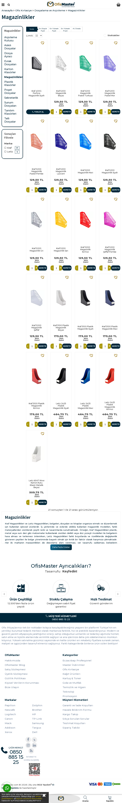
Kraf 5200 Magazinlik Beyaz (61, 93)
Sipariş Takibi (71, 727)
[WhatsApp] (7, 788)
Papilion (10, 705)
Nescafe (10, 709)
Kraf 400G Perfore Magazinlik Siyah (36, 93)
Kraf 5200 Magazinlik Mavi (85, 171)
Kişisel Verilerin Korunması (22, 682)
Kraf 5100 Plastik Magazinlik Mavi (110, 327)
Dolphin (37, 705)
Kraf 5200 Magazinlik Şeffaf (36, 327)
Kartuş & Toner (72, 678)
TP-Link (37, 718)
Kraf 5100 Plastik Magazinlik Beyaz (61, 327)
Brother (37, 709)
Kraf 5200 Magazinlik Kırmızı (85, 249)
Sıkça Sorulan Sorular (76, 718)
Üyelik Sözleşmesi (16, 673)
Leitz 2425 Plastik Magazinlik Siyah (61, 405)
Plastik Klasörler (10, 83)
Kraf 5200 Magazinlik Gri (36, 249)
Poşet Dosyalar (10, 91)
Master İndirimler (74, 664)
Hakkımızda (12, 660)
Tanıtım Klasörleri (10, 112)
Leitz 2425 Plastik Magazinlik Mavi (85, 405)
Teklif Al (38, 112)
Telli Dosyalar (10, 120)
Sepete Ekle (67, 112)
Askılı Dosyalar (10, 47)
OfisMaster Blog (15, 664)
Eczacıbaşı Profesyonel (77, 660)
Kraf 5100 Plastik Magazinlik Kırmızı (36, 405)
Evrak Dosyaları (10, 63)
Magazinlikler (13, 77)
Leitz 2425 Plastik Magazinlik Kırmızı (110, 405)
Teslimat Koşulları (74, 723)
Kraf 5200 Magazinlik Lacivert (61, 171)
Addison (10, 727)
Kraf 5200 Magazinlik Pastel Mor (110, 93)
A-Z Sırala (77, 29)
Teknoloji (68, 691)
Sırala (32, 29)
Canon (9, 718)
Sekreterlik (11, 97)
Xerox (8, 732)
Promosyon (70, 696)
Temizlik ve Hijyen (74, 687)
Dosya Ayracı (8, 55)
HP (34, 714)
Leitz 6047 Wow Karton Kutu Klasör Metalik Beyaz (36, 484)
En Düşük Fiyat (43, 30)
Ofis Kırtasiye (71, 669)
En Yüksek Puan (65, 30)
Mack (8, 723)
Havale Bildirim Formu (77, 709)
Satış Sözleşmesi (15, 669)
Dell (34, 732)
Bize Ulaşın (12, 687)
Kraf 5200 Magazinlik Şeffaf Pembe (109, 249)
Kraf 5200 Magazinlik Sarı (61, 249)
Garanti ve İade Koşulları (78, 705)
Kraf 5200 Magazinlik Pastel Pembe (36, 171)
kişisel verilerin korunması (29, 798)
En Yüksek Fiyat (54, 30)
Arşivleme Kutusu (10, 39)
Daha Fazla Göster (61, 547)
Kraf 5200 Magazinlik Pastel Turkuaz (85, 93)
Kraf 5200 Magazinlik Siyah (110, 171)
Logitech (10, 714)
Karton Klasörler (10, 71)
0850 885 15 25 (61, 618)
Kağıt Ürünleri (71, 673)
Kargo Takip (70, 714)
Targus (36, 727)
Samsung (38, 723)
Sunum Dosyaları (10, 104)
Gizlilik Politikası (15, 678)
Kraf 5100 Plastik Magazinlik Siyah (85, 327)
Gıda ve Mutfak (72, 682)
